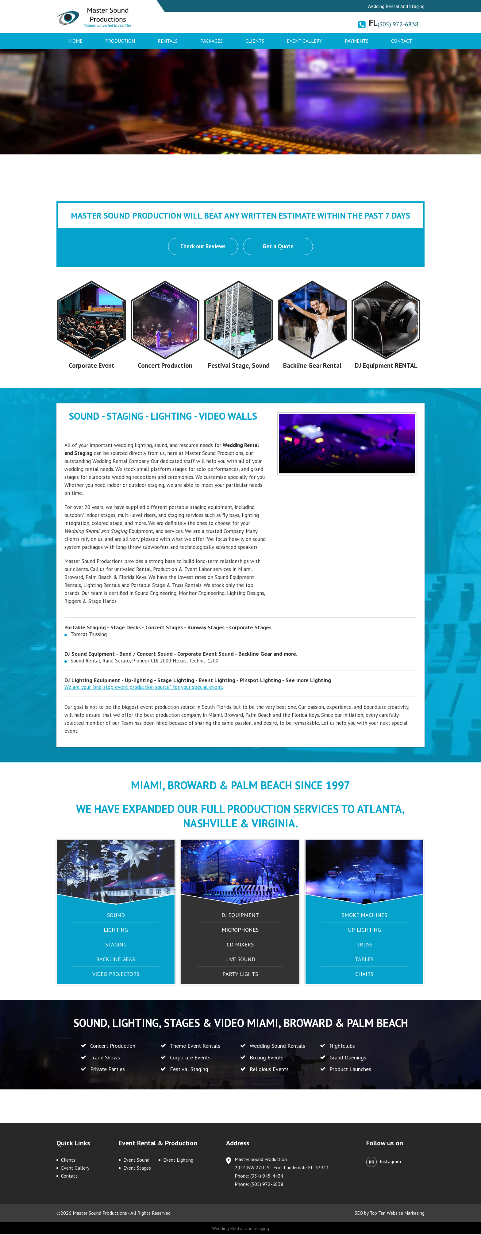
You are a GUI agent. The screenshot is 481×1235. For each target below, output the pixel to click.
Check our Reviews (202, 246)
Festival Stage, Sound (238, 366)
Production (120, 41)
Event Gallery (304, 41)
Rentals (168, 41)
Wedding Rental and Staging (240, 1229)
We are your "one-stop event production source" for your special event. (143, 687)
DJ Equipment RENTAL (386, 366)
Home (76, 41)
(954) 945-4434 (266, 1176)
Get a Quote (278, 246)
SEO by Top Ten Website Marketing (389, 1213)
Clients (254, 41)
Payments (356, 41)
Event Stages (137, 1168)
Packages (211, 41)
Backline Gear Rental (312, 366)
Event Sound (136, 1160)
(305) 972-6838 (398, 24)
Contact (401, 41)
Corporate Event (91, 366)
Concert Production (165, 366)
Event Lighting (178, 1160)
